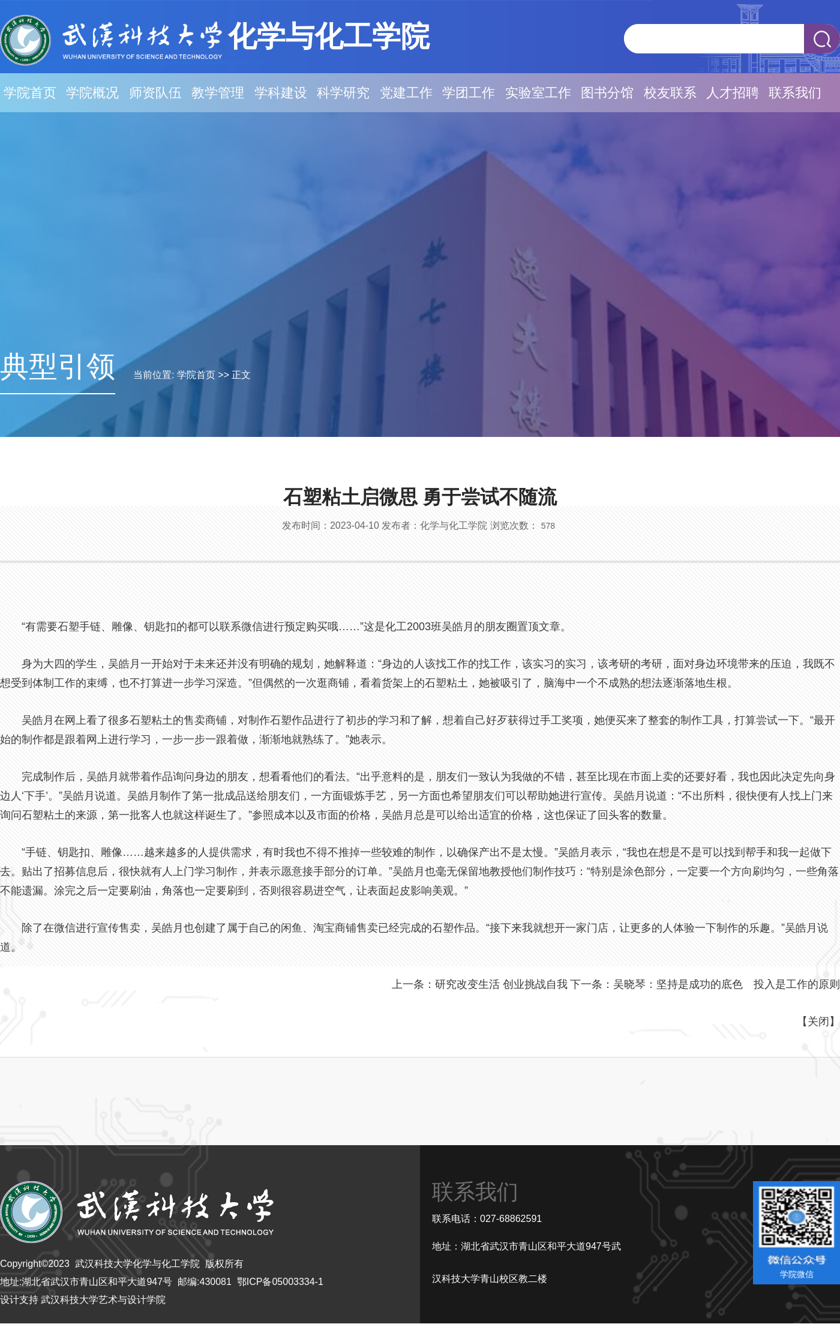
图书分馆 (607, 92)
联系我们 (795, 92)
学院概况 (92, 92)
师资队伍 (155, 92)
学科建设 (280, 92)
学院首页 (30, 92)
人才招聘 (732, 92)
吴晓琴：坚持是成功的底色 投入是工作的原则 (726, 984)
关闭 (818, 1022)
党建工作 (406, 92)
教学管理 (217, 92)
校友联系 (670, 92)
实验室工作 (538, 92)
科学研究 (343, 92)
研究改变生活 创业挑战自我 (501, 984)
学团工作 (468, 92)
